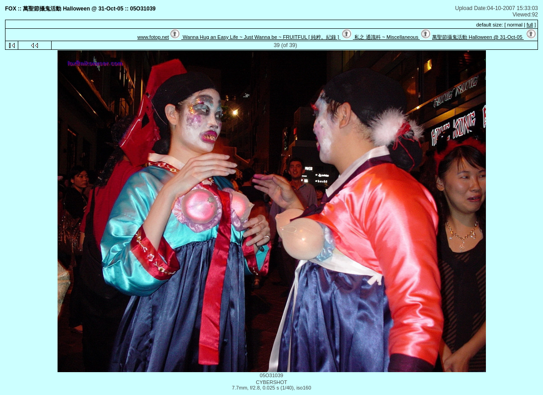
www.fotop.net (153, 37)
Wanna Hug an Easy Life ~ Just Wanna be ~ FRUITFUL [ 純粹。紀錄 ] (260, 37)
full (530, 24)
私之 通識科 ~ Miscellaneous (386, 37)
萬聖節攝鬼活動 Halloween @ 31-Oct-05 (478, 37)
